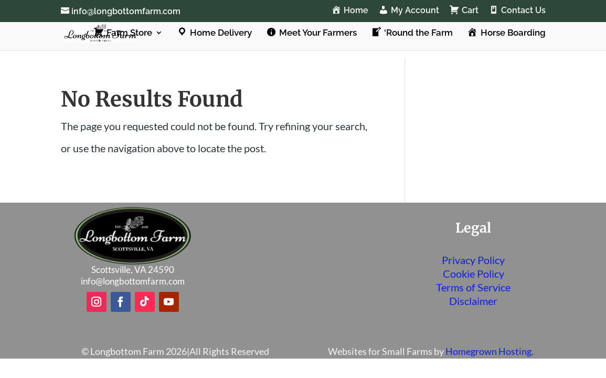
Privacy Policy (473, 260)
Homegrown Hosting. (489, 351)
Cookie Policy (473, 273)
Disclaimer (473, 301)
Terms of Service (473, 287)
